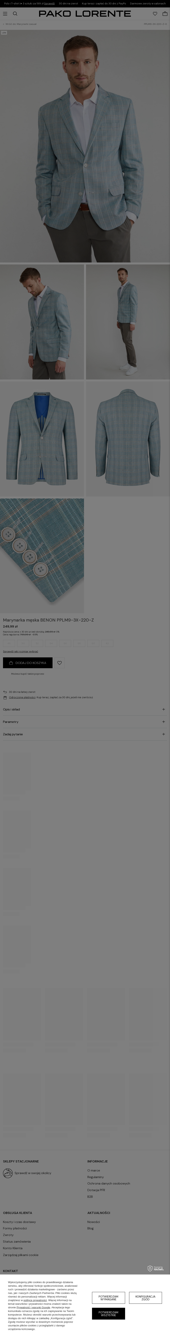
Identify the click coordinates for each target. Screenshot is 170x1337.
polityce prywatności (35, 1300)
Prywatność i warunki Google (33, 1307)
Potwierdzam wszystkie (108, 1314)
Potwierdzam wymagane (108, 1298)
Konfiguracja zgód (145, 1298)
